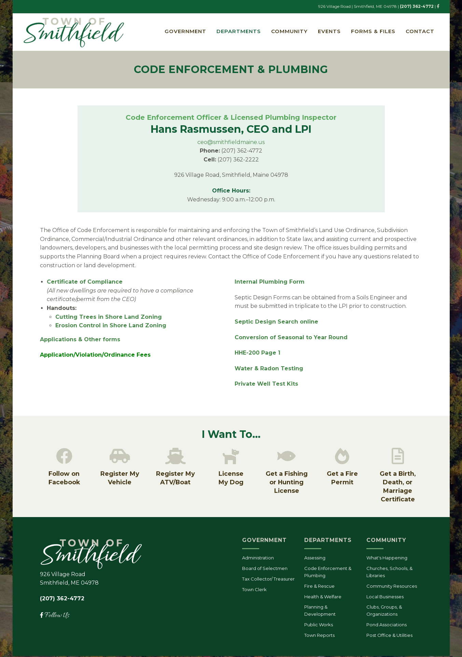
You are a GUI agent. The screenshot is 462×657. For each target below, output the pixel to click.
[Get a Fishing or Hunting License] (286, 457)
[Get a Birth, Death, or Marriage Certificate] (397, 457)
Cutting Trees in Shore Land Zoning (108, 317)
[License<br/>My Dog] (230, 457)
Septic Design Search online (276, 322)
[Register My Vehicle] (119, 457)
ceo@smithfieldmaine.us (231, 142)
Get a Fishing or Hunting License (286, 483)
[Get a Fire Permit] (342, 457)
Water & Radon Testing (269, 369)
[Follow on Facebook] (64, 457)
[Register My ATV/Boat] (175, 457)
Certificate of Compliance (85, 282)
